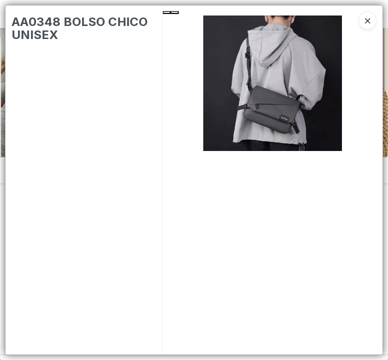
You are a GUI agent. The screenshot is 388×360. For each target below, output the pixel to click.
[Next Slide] (175, 12)
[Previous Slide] (167, 12)
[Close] (367, 21)
